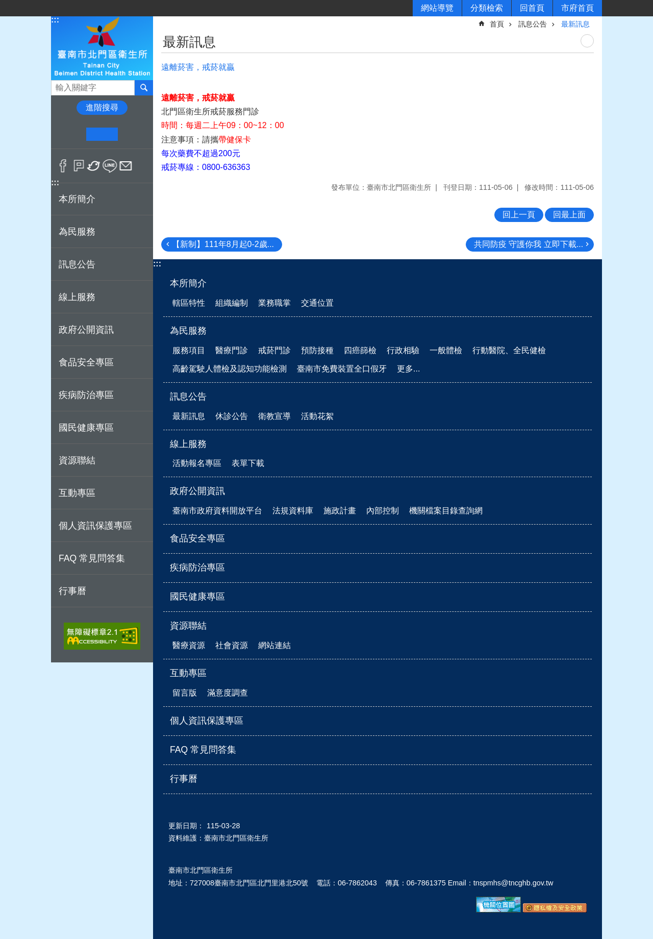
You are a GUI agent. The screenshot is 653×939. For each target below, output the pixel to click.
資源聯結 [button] (77, 460)
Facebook (63, 166)
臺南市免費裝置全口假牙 (342, 368)
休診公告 (231, 416)
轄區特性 (188, 303)
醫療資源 (188, 645)
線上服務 (188, 444)
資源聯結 (188, 626)
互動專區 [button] (77, 493)
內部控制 (382, 510)
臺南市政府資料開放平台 (217, 510)
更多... (408, 368)
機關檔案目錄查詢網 (446, 510)
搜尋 (59, 85)
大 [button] (133, 134)
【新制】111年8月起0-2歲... (223, 244)
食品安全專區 (86, 362)
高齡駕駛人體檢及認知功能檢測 (229, 368)
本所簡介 (188, 283)
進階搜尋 (102, 107)
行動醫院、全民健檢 (509, 350)
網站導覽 (437, 8)
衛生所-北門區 (102, 47)
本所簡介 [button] (77, 199)
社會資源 (231, 645)
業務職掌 (274, 303)
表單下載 (248, 463)
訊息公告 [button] (77, 264)
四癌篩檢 (360, 350)
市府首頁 (577, 8)
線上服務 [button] (77, 297)
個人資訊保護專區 (95, 526)
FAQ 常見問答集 (92, 558)
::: (55, 19)
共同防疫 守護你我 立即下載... (528, 244)
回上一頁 (519, 214)
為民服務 (188, 331)
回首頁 (532, 8)
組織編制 (231, 303)
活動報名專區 (196, 463)
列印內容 (587, 40)
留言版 (184, 692)
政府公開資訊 (197, 491)
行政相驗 (403, 350)
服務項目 (188, 350)
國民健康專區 (86, 428)
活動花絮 (317, 416)
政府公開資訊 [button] (86, 330)
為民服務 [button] (77, 232)
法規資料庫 (292, 510)
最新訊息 (575, 24)
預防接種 (317, 350)
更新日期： (186, 826)
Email (126, 166)
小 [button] (70, 134)
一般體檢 (446, 350)
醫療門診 (231, 350)
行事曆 (72, 591)
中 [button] (101, 134)
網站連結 (274, 645)
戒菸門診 (274, 350)
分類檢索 (486, 8)
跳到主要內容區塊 (5, 5)
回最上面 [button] (569, 214)
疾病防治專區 (86, 395)
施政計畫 (339, 510)
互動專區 (188, 673)
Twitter (94, 166)
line (110, 166)
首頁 (497, 24)
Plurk (79, 166)
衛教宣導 (274, 416)
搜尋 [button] (144, 87)
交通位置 (317, 303)
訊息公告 (532, 24)
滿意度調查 (227, 692)
